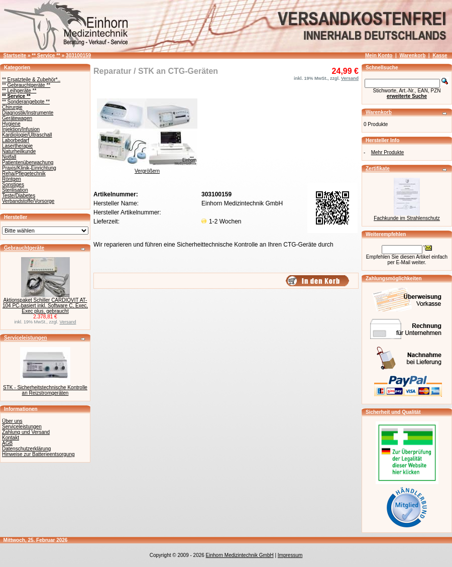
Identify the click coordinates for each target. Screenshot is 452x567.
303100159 (78, 55)
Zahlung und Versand (26, 432)
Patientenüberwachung (27, 162)
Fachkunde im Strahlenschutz (407, 218)
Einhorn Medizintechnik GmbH (240, 555)
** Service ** (46, 55)
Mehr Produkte (387, 152)
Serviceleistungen (25, 338)
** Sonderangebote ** (26, 101)
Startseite (15, 55)
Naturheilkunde (19, 151)
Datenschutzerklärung (26, 448)
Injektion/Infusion (21, 129)
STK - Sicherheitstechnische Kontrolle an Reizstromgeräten (45, 390)
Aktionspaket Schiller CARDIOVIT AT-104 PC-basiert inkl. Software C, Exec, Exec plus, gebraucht (45, 305)
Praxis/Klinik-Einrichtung (29, 168)
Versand (68, 321)
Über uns (12, 421)
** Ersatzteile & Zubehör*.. (31, 79)
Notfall (9, 157)
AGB (7, 443)
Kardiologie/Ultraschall (27, 135)
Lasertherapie (17, 146)
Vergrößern (147, 169)
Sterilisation (15, 190)
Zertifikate (378, 168)
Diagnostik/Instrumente (27, 113)
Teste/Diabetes (18, 195)
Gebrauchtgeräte (24, 248)
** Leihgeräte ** (19, 90)
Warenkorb (412, 55)
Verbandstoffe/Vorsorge (28, 201)
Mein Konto (378, 55)
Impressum (290, 555)
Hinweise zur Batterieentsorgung (38, 454)
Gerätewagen (17, 118)
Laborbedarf (15, 140)
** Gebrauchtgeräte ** (26, 85)
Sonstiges (13, 184)
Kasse (439, 55)
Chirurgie (12, 107)
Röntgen (11, 179)
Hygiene (11, 124)
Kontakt (10, 437)
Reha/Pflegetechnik (24, 173)
